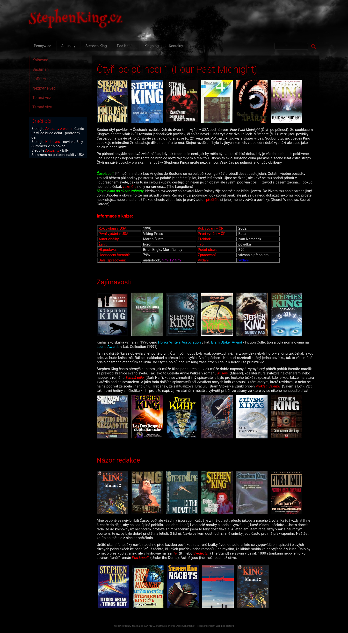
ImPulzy (39, 79)
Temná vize (42, 107)
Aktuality (68, 46)
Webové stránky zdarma (127, 626)
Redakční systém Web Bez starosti (215, 626)
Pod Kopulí (125, 46)
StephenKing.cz (76, 19)
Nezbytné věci (44, 88)
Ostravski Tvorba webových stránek (176, 626)
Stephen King (96, 46)
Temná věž (41, 97)
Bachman (40, 69)
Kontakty (176, 46)
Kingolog (152, 46)
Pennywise (42, 46)
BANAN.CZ (150, 626)
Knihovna (40, 60)
